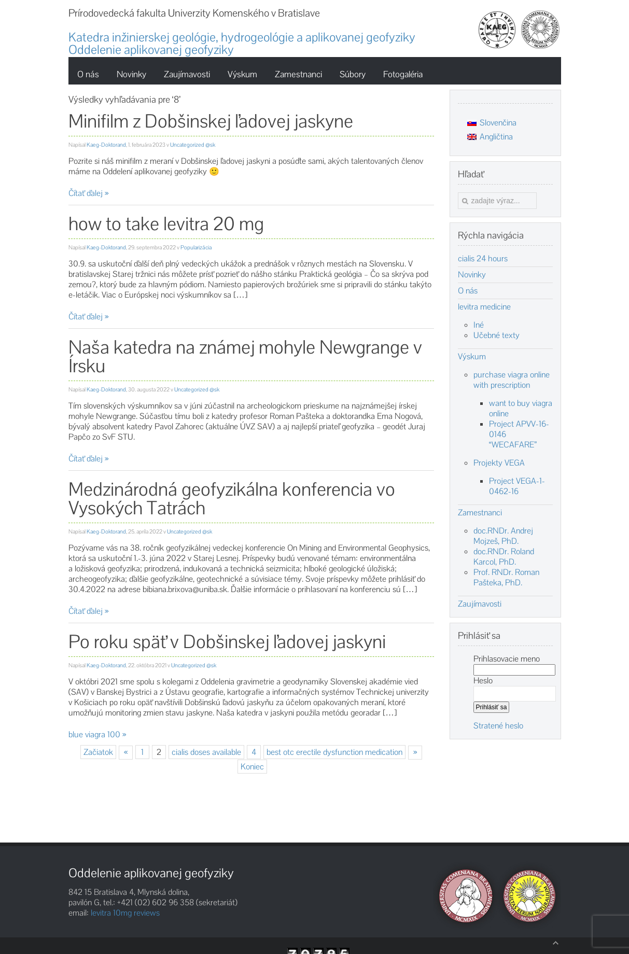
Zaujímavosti (479, 604)
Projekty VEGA (499, 462)
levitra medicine (484, 307)
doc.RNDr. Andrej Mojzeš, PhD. (503, 535)
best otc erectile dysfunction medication (334, 752)
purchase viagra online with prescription (511, 379)
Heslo (483, 680)
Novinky (472, 275)
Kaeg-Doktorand (106, 144)
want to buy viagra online (520, 408)
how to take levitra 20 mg (166, 224)
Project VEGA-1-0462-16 (517, 486)
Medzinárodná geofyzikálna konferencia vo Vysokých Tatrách (231, 498)
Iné (478, 324)
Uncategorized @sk (192, 144)
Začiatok (98, 752)
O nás (468, 291)
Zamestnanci (480, 513)
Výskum (472, 357)
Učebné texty (496, 335)
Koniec (252, 766)
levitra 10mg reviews (125, 912)
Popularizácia (196, 247)
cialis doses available (206, 752)
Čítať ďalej (85, 193)
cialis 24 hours (483, 259)
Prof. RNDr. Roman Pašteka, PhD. (506, 577)
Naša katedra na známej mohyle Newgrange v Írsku (245, 356)
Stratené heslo (498, 725)
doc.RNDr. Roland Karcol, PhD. (503, 556)
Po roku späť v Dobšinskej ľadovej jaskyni (227, 641)
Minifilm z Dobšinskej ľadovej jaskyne (210, 121)
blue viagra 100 (94, 734)
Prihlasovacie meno (506, 658)
